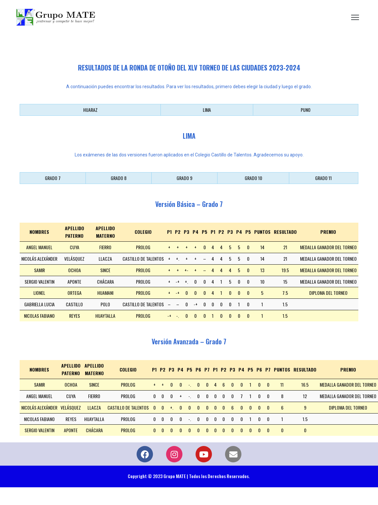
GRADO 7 (53, 177)
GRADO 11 (323, 177)
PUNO (306, 109)
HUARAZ (90, 109)
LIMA (207, 109)
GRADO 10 (253, 177)
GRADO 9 (184, 177)
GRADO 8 (118, 177)
